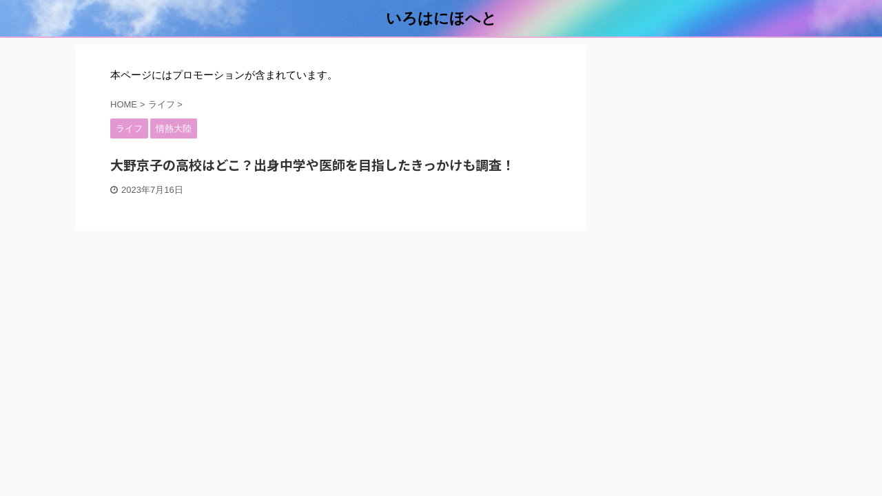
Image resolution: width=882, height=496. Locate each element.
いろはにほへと (441, 18)
